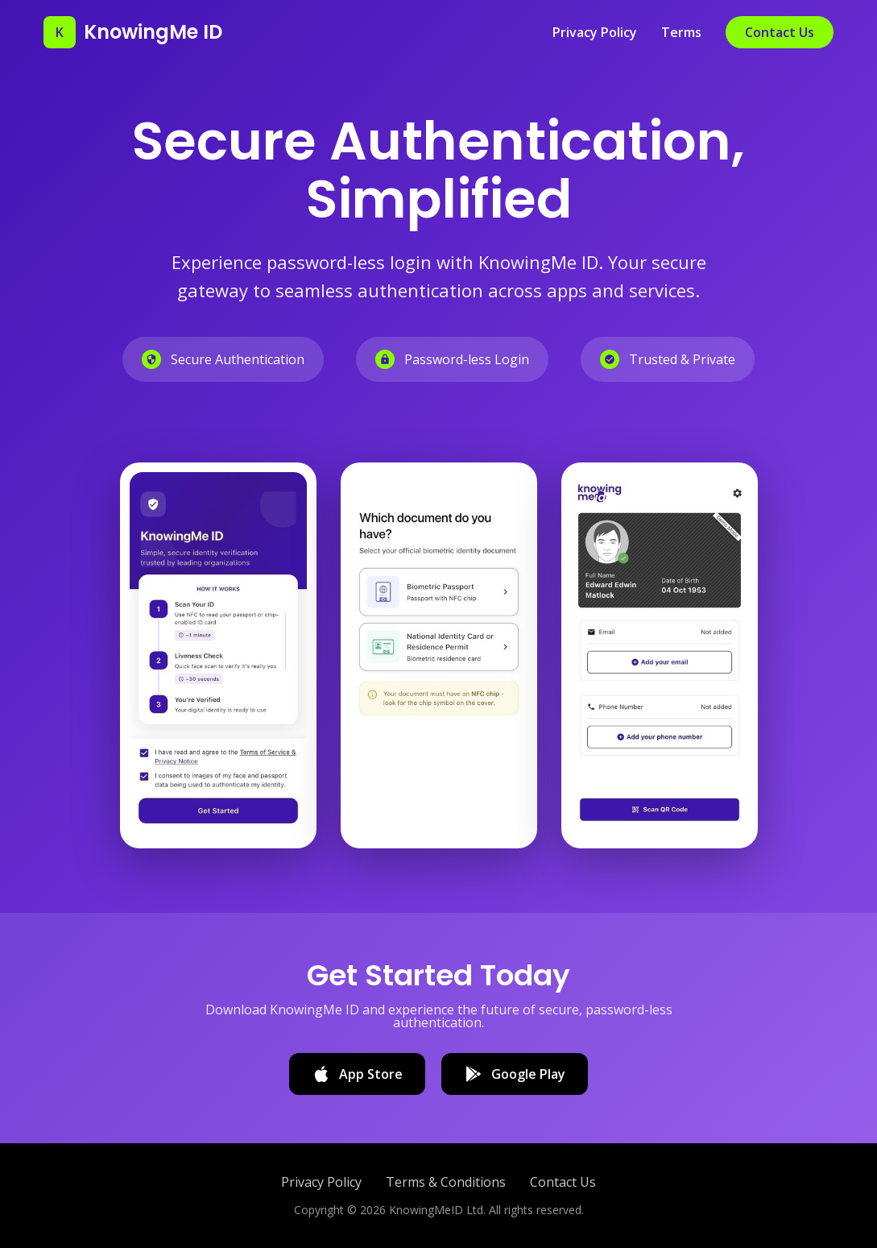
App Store (357, 1074)
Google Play (514, 1074)
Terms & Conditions (446, 1181)
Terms (681, 32)
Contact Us (779, 32)
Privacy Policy (594, 32)
